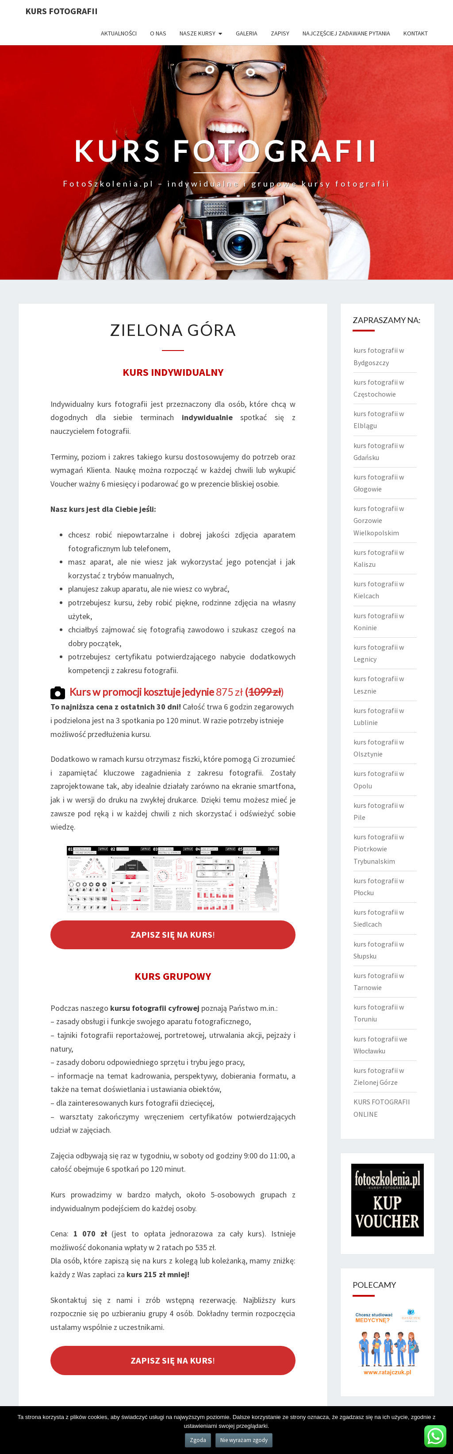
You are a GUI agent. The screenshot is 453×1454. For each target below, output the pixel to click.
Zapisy (280, 33)
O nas (158, 33)
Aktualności (119, 33)
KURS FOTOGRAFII (61, 10)
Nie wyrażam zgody (244, 1440)
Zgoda (198, 1440)
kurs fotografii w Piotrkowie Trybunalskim (378, 848)
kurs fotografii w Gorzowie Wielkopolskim (378, 520)
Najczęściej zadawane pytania (346, 33)
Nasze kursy (197, 33)
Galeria (246, 33)
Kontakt (415, 33)
